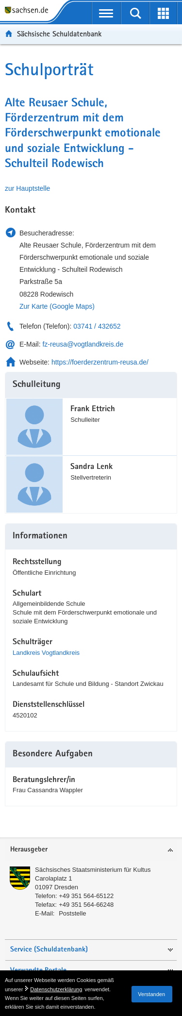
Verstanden (151, 994)
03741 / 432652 (96, 326)
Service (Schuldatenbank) (49, 949)
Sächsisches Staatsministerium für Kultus (92, 869)
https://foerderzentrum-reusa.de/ (100, 362)
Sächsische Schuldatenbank (59, 33)
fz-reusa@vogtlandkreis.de (82, 344)
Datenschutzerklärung (56, 989)
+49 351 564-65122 (86, 895)
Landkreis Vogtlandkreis (46, 652)
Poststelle (72, 913)
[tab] (91, 850)
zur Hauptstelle (27, 188)
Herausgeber (29, 849)
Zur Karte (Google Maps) (57, 306)
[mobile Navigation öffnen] (106, 13)
